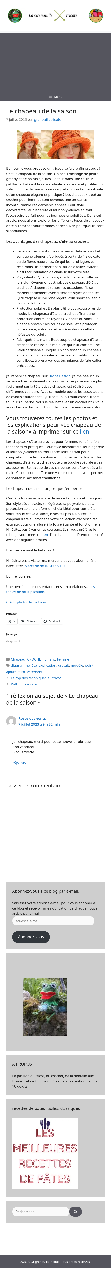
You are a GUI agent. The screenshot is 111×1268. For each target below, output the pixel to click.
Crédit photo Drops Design (27, 602)
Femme (63, 659)
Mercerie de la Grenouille (44, 565)
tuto (21, 671)
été (34, 665)
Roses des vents (32, 718)
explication (47, 665)
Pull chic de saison (25, 684)
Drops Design (59, 376)
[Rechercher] (75, 1212)
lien (84, 431)
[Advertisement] (55, 61)
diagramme (20, 665)
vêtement (34, 671)
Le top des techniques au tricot (36, 678)
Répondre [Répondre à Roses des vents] (19, 763)
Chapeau (18, 659)
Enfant (49, 659)
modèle (77, 665)
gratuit (63, 665)
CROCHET (35, 659)
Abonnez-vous (31, 936)
